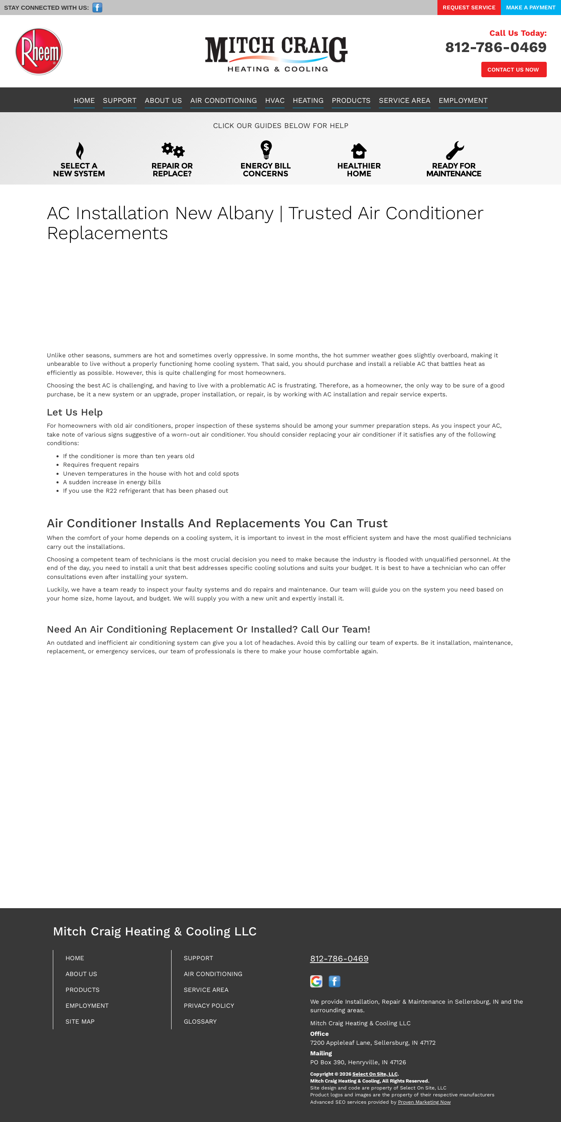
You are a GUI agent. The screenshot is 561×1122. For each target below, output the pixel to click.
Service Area (405, 100)
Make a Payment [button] (531, 7)
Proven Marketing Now (424, 1102)
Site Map (82, 1025)
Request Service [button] (469, 7)
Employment (463, 100)
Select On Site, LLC (375, 1074)
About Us (163, 100)
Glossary (203, 1025)
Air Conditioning (223, 100)
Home (84, 100)
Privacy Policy (212, 1008)
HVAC (275, 100)
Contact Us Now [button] (514, 69)
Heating (308, 100)
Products (351, 100)
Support (120, 100)
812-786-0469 (339, 958)
